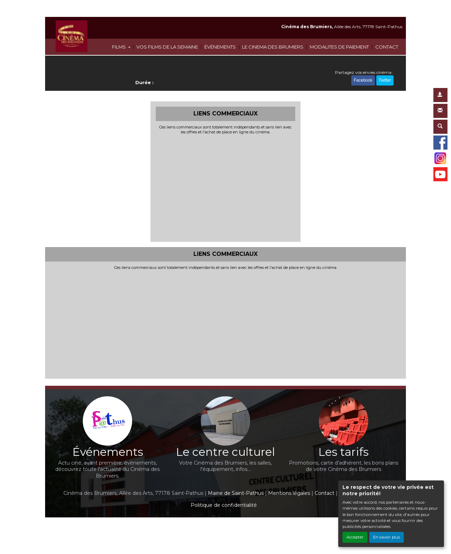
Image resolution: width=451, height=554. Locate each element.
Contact (324, 493)
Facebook (363, 80)
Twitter (385, 80)
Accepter (355, 537)
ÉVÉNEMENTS (220, 47)
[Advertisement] (226, 187)
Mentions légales (289, 493)
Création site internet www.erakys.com (201, 527)
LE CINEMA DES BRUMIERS (272, 47)
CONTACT (386, 47)
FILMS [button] (119, 47)
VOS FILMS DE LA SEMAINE (167, 47)
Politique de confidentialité (224, 505)
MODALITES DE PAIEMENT (339, 47)
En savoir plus (386, 537)
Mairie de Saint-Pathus (236, 493)
